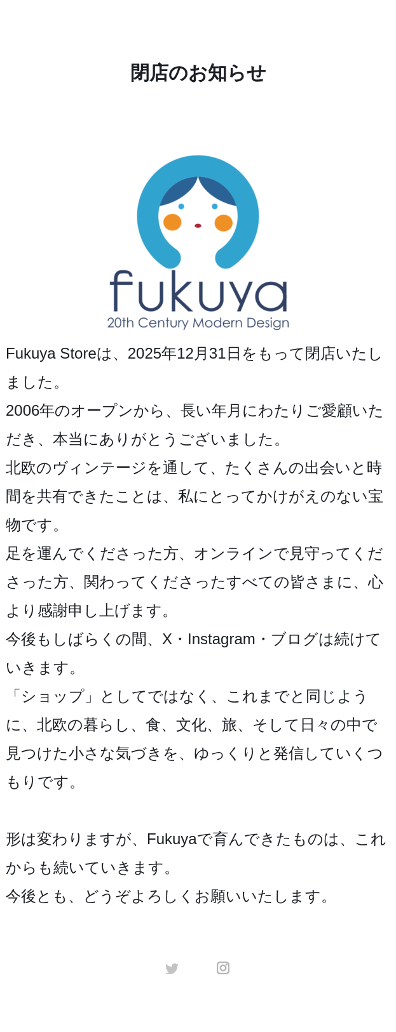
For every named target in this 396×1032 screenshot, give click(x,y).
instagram (224, 968)
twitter (172, 968)
